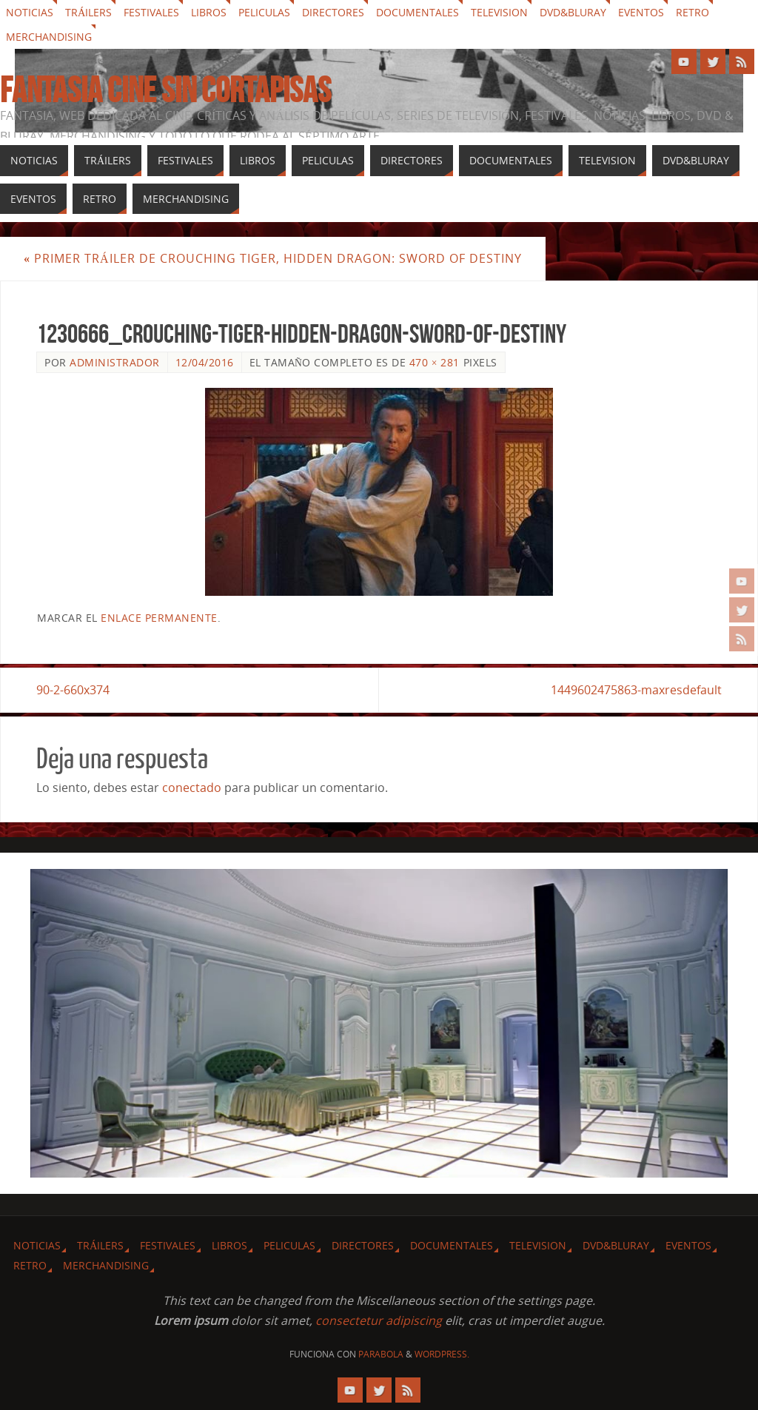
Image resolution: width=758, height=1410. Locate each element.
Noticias (29, 12)
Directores (333, 12)
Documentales (417, 12)
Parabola (380, 1354)
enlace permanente (159, 618)
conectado (191, 787)
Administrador (115, 362)
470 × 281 (434, 362)
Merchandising (49, 37)
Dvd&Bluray (573, 12)
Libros (209, 12)
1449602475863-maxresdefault (636, 690)
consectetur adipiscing (378, 1320)
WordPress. (442, 1354)
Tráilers (88, 12)
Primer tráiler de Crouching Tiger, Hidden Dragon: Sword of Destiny (273, 258)
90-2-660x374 (73, 690)
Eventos (641, 12)
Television (499, 12)
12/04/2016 (204, 362)
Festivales (151, 12)
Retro (692, 12)
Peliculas (264, 12)
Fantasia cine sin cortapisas (165, 90)
